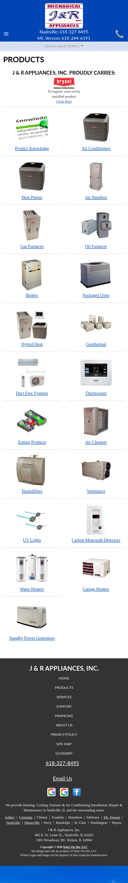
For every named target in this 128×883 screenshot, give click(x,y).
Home (64, 678)
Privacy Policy (64, 734)
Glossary (64, 753)
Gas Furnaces (32, 229)
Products (64, 687)
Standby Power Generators (32, 621)
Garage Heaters (96, 572)
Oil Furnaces (96, 229)
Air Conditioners (96, 131)
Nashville (13, 823)
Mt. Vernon (112, 817)
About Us (64, 725)
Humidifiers (32, 474)
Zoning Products (32, 425)
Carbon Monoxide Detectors (96, 523)
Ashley (10, 817)
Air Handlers (96, 180)
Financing (64, 716)
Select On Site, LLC (75, 847)
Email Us (62, 778)
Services (64, 697)
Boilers (32, 278)
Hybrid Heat (32, 327)
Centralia (25, 817)
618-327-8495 (62, 763)
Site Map (64, 744)
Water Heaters (32, 572)
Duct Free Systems (32, 376)
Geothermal (96, 327)
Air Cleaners (96, 425)
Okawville (32, 823)
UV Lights (32, 523)
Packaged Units (96, 278)
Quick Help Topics (64, 46)
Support (64, 706)
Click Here (64, 102)
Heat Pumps (32, 180)
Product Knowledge (32, 131)
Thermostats (96, 376)
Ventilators (96, 474)
